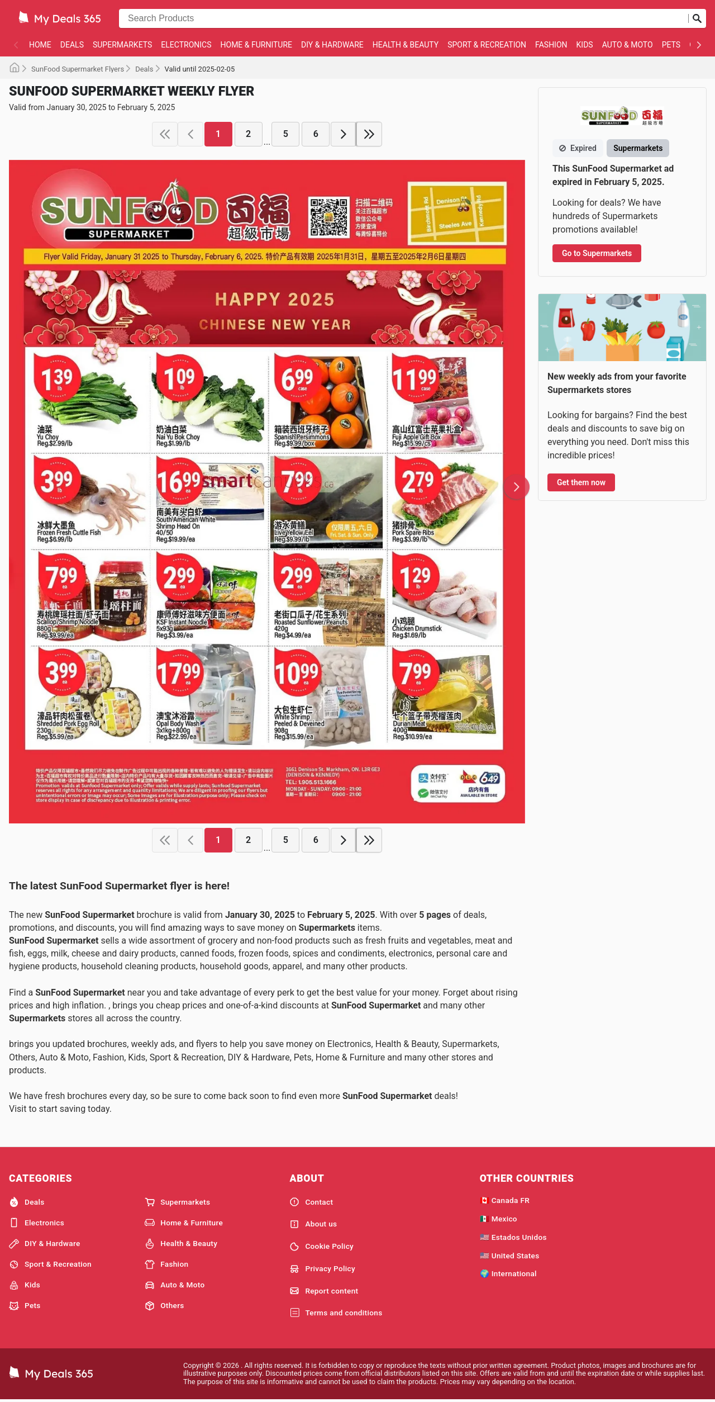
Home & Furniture (257, 44)
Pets (671, 44)
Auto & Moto (627, 44)
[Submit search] (697, 18)
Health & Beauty (405, 44)
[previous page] (190, 134)
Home (40, 44)
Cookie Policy (321, 1247)
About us (313, 1224)
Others (164, 1306)
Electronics (186, 44)
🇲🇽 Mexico (498, 1218)
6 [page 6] (315, 134)
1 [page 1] (218, 134)
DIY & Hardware (332, 44)
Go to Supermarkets (597, 253)
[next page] (343, 134)
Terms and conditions (335, 1313)
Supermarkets (122, 44)
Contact (311, 1202)
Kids (584, 44)
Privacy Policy (322, 1269)
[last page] (369, 134)
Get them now (581, 482)
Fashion (551, 44)
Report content (323, 1291)
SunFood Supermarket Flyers (77, 69)
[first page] (165, 134)
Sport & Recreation (486, 44)
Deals (72, 44)
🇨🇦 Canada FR (505, 1200)
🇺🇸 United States (510, 1255)
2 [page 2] (248, 134)
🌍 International (508, 1273)
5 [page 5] (285, 134)
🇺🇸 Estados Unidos (513, 1237)
